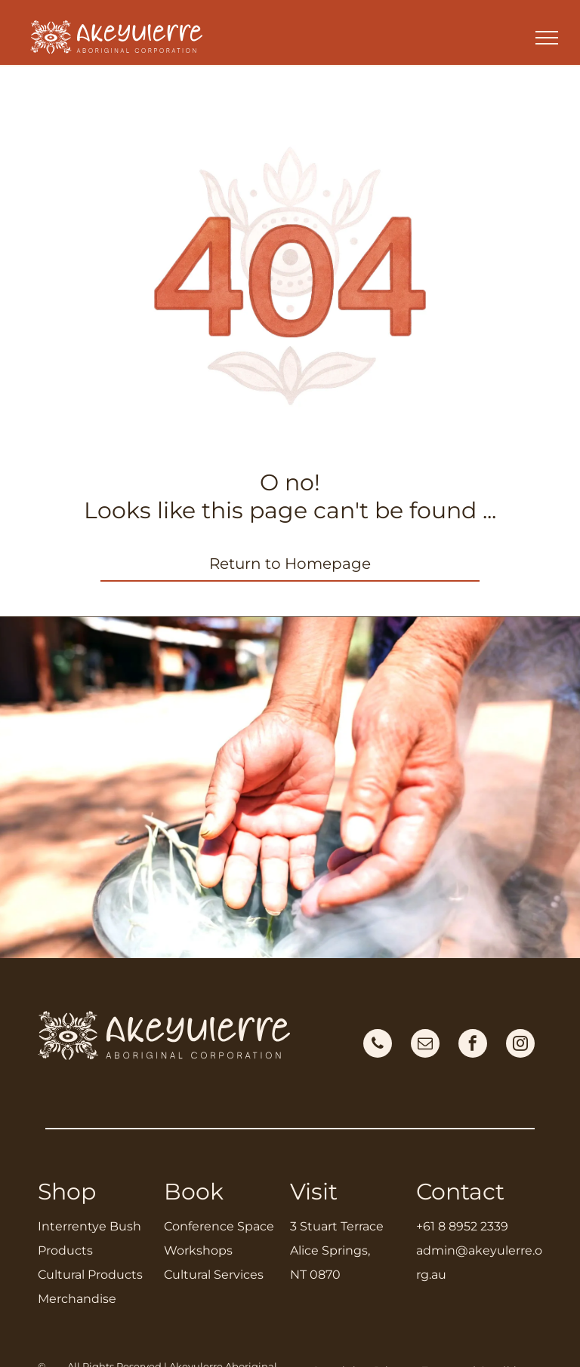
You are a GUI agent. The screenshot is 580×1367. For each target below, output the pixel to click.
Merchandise (77, 1299)
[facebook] (472, 1045)
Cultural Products (90, 1274)
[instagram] (520, 1045)
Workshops (198, 1250)
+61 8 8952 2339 (462, 1226)
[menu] (546, 37)
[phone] (377, 1045)
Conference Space (219, 1226)
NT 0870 (315, 1274)
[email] (425, 1045)
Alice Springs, (330, 1250)
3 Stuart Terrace (337, 1226)
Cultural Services (214, 1274)
